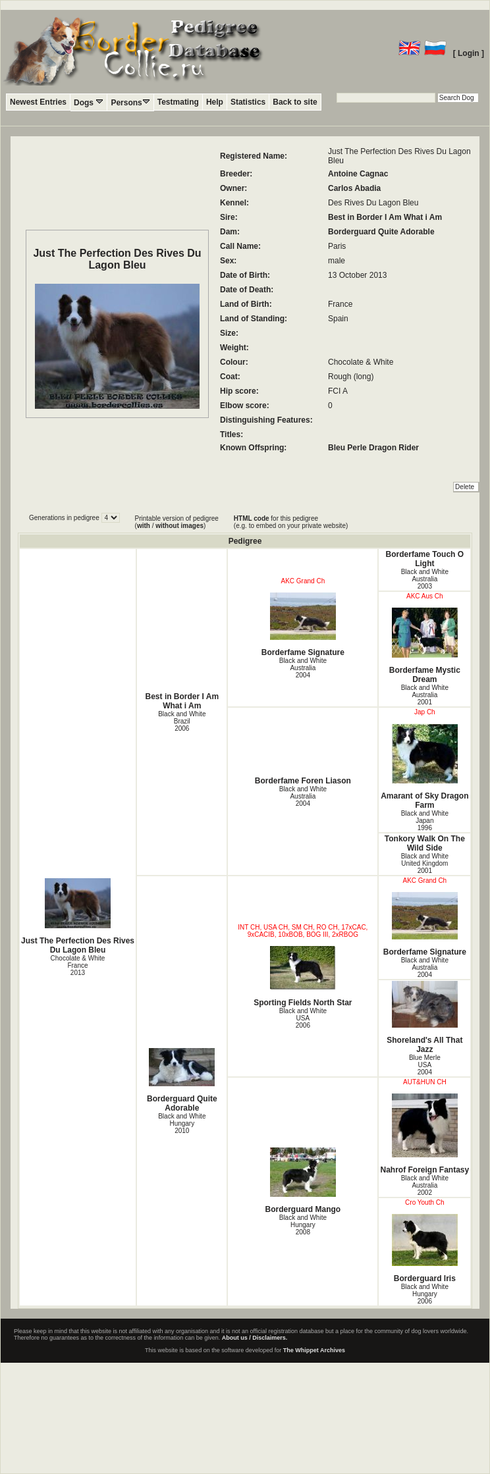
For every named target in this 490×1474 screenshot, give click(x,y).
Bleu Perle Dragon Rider (373, 447)
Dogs (88, 102)
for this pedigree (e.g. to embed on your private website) (291, 522)
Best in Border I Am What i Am (385, 217)
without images (179, 525)
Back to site (295, 102)
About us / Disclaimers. (255, 1337)
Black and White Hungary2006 (425, 1294)
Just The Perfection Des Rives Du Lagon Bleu (78, 916)
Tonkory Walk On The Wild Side (425, 843)
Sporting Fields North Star (303, 976)
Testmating (178, 102)
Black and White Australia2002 (425, 1185)
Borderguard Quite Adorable (381, 231)
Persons (130, 102)
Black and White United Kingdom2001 (425, 863)
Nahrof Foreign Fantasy (424, 1133)
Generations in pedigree (65, 517)
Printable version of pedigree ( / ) (177, 522)
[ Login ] (468, 53)
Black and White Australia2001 (425, 695)
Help (214, 102)
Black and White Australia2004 (303, 668)
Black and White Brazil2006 (181, 721)
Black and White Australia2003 (425, 579)
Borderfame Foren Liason (303, 780)
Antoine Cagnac (358, 173)
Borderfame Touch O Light (425, 559)
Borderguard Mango (303, 1180)
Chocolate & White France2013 (78, 965)
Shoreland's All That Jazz (424, 1017)
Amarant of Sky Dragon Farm (424, 767)
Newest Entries (38, 102)
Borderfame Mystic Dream (424, 646)
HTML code (251, 518)
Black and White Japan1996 (425, 820)
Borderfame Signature (303, 624)
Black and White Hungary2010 (181, 1123)
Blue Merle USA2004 (425, 1065)
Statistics (248, 102)
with (143, 525)
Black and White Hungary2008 (303, 1225)
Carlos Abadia (354, 188)
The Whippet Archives (314, 1350)
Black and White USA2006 (303, 1018)
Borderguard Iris (424, 1248)
